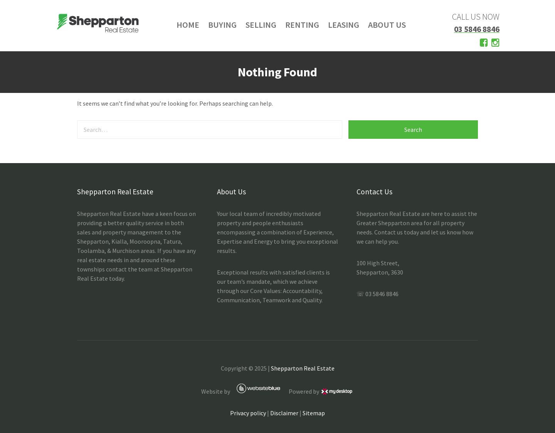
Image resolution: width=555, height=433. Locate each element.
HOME (188, 24)
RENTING (302, 24)
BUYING (222, 24)
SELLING (261, 24)
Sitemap (314, 413)
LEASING (343, 24)
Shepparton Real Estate (303, 368)
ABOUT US (387, 24)
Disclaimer (284, 413)
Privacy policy (248, 413)
